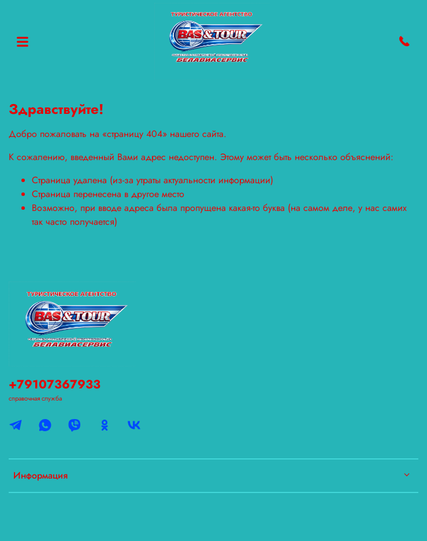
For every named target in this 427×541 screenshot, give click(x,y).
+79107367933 (55, 384)
